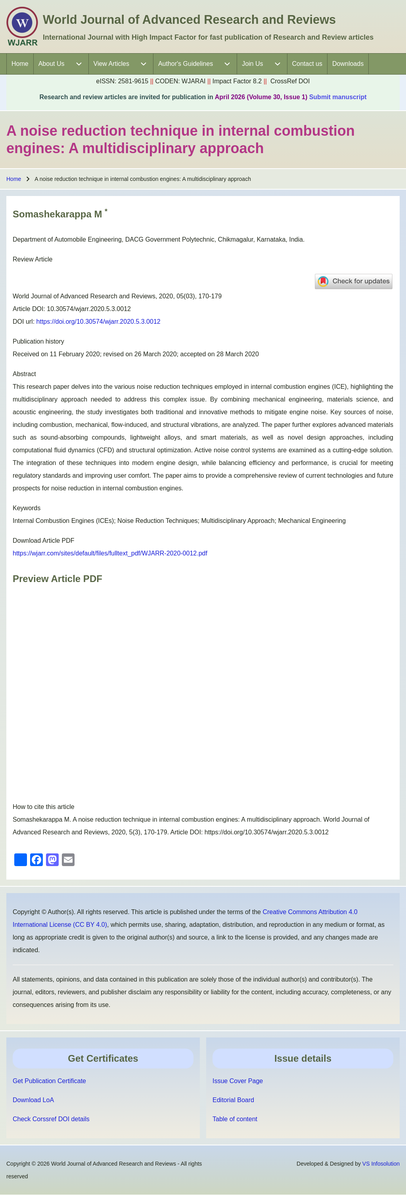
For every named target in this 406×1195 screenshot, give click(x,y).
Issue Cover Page (238, 1081)
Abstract (24, 374)
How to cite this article (44, 806)
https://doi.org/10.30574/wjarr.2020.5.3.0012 (98, 321)
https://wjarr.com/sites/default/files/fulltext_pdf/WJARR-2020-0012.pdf (110, 553)
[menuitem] (20, 64)
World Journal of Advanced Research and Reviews (189, 20)
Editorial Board (233, 1100)
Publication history (38, 341)
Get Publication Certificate (49, 1081)
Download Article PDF (44, 540)
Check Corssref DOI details (51, 1119)
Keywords (26, 508)
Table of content (235, 1119)
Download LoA (33, 1100)
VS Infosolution (381, 1163)
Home (13, 179)
